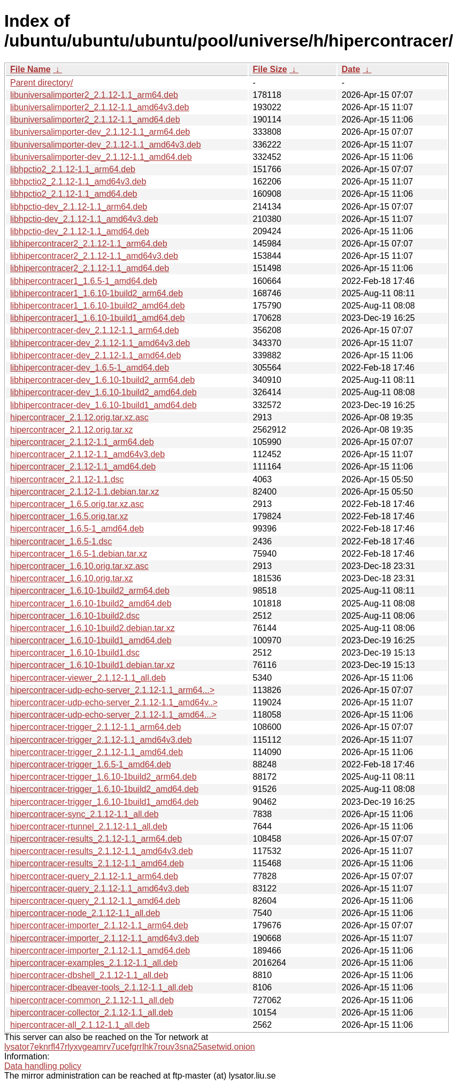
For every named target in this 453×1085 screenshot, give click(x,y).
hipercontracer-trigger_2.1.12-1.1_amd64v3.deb (101, 739)
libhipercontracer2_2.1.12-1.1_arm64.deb (88, 243)
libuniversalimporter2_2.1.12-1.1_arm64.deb (94, 94)
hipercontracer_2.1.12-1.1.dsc (67, 479)
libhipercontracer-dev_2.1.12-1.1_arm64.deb (94, 330)
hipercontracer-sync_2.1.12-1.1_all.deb (84, 814)
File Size (270, 69)
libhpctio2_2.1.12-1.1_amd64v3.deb (78, 181)
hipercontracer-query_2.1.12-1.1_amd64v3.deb (99, 888)
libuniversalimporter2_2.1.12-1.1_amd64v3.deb (99, 107)
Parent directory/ (41, 82)
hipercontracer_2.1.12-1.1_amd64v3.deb (87, 454)
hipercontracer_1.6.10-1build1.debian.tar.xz (92, 665)
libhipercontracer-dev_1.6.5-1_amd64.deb (89, 367)
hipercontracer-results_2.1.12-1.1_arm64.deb (96, 838)
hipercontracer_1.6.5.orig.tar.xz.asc (77, 504)
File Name (30, 69)
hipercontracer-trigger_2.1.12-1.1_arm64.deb (95, 727)
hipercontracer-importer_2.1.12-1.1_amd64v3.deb (104, 938)
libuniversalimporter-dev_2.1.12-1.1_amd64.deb (101, 156)
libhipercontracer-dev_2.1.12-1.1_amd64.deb (95, 355)
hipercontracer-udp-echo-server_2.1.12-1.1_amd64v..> (114, 702)
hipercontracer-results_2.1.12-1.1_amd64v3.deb (101, 851)
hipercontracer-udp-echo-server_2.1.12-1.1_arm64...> (112, 690)
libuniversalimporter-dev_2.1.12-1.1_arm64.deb (100, 131)
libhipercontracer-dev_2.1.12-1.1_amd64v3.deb (100, 343)
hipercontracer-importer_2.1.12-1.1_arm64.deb (99, 925)
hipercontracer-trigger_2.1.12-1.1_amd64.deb (96, 752)
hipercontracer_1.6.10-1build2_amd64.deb (91, 603)
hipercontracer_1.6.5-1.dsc (61, 541)
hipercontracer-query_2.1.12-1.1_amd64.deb (95, 900)
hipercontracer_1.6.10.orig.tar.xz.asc (79, 566)
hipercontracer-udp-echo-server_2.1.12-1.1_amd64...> (113, 714)
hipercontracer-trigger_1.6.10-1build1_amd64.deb (104, 801)
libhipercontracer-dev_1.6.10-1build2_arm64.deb (102, 379)
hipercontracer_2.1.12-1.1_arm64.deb (82, 442)
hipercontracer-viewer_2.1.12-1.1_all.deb (88, 677)
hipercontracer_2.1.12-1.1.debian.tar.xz (84, 491)
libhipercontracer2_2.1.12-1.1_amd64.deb (89, 268)
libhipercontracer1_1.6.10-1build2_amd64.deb (97, 305)
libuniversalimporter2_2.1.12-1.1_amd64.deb (95, 119)
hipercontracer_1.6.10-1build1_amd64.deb (91, 640)
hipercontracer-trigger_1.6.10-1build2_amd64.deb (104, 789)
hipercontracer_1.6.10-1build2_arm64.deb (90, 590)
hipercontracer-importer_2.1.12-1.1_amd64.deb (100, 950)
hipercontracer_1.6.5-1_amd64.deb (77, 528)
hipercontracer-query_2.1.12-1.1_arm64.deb (94, 876)
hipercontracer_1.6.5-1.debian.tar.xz (78, 553)
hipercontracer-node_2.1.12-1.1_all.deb (85, 913)
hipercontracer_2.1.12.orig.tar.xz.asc (79, 417)
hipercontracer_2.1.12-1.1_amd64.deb (83, 466)
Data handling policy (42, 1066)
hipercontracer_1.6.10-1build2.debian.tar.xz (92, 628)
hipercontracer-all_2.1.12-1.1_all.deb (80, 1024)
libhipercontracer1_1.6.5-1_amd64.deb (83, 281)
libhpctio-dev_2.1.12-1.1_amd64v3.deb (84, 219)
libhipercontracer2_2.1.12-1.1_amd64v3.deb (94, 255)
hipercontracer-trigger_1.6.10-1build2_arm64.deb (103, 776)
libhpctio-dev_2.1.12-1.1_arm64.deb (78, 206)
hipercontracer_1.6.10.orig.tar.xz (71, 578)
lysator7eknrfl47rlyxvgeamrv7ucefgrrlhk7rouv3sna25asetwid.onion (129, 1046)
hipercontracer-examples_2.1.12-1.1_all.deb (94, 962)
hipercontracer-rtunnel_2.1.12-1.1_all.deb (88, 826)
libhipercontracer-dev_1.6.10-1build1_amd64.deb (103, 405)
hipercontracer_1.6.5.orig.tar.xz (69, 516)
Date (351, 69)
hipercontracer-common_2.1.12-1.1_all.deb (92, 1000)
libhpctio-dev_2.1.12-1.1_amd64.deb (79, 231)
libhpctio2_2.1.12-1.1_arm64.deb (72, 169)
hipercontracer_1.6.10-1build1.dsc (75, 652)
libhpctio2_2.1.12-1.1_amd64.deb (73, 193)
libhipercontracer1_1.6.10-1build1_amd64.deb (97, 317)
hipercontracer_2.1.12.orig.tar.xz (71, 429)
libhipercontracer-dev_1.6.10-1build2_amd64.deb (103, 392)
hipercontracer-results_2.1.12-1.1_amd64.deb (97, 863)
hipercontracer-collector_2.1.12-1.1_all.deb (91, 1012)
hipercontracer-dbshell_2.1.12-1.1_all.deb (89, 975)
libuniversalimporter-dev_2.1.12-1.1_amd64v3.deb (105, 144)
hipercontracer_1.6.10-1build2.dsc (75, 615)
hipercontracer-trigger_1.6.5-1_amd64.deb (90, 764)
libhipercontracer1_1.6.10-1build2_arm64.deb (96, 293)
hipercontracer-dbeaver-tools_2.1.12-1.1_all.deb (101, 987)
